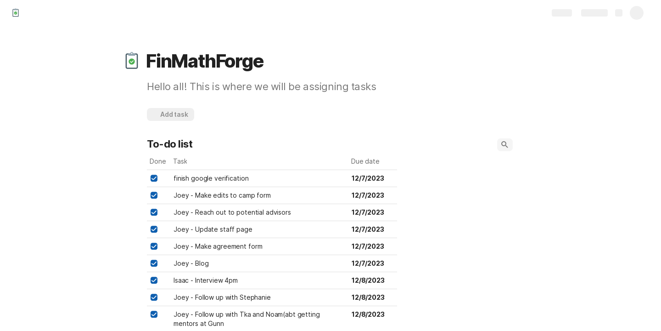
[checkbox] (154, 178)
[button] (131, 61)
